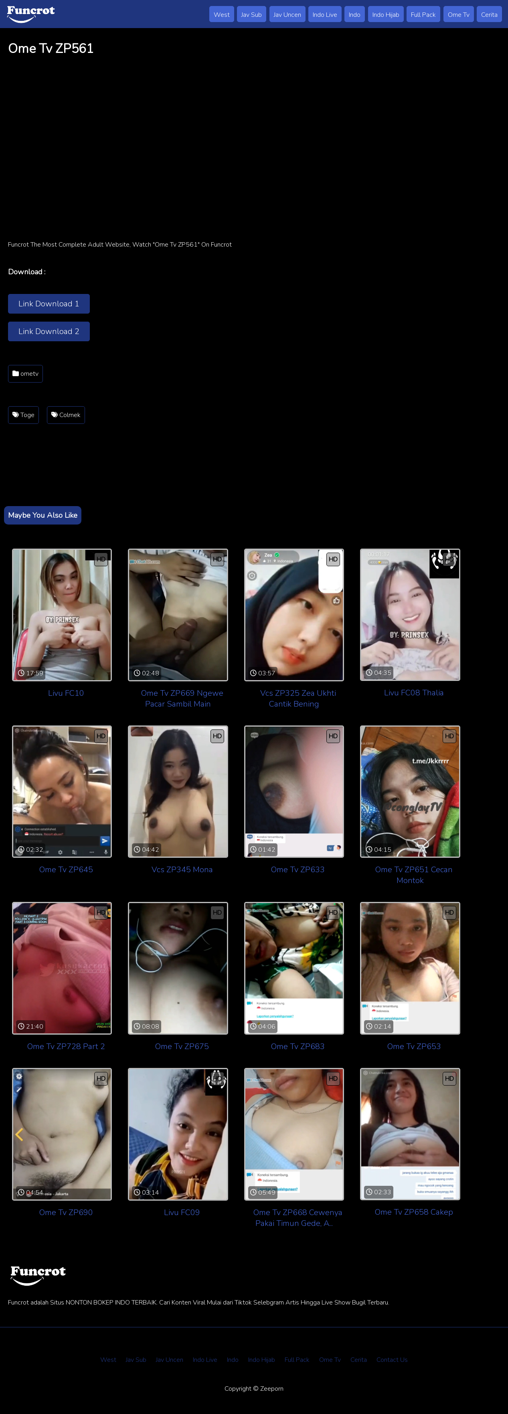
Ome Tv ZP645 (66, 869)
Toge (23, 415)
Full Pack (423, 14)
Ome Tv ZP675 (182, 1046)
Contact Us (392, 1359)
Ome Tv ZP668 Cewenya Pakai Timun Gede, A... (297, 1218)
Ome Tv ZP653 (414, 1046)
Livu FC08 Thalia (414, 692)
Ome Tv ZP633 (298, 869)
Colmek (66, 415)
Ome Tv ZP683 (298, 1046)
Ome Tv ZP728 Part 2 (66, 1046)
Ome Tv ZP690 (66, 1212)
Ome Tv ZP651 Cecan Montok (414, 875)
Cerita (489, 14)
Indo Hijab (385, 14)
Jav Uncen (287, 14)
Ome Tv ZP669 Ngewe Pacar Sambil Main (182, 698)
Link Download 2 (48, 331)
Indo (354, 14)
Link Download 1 (48, 303)
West (222, 14)
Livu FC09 (182, 1212)
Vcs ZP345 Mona (182, 869)
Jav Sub (251, 14)
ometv (25, 373)
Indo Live (325, 14)
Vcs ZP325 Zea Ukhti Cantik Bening (298, 698)
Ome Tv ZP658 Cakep (414, 1212)
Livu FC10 (66, 693)
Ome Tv (459, 14)
